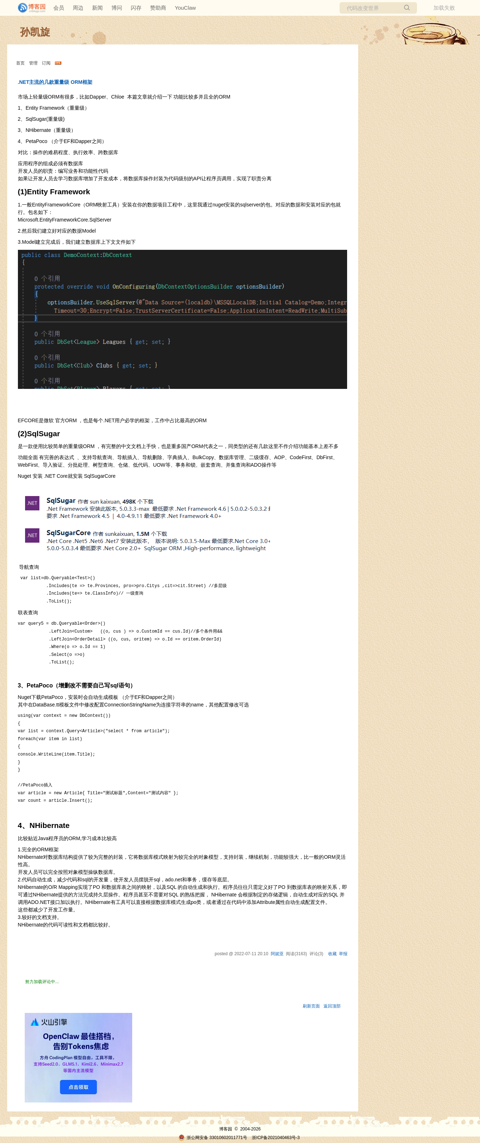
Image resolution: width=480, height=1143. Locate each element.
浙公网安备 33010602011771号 (212, 1137)
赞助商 (158, 8)
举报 (343, 953)
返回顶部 (332, 1006)
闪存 (136, 8)
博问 (116, 8)
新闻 (97, 8)
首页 (20, 63)
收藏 (332, 953)
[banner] (28, 8)
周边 (78, 8)
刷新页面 (311, 1006)
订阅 (46, 63)
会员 (58, 8)
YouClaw (185, 8)
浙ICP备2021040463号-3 (275, 1137)
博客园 (225, 1129)
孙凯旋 (35, 32)
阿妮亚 (277, 953)
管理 (33, 63)
